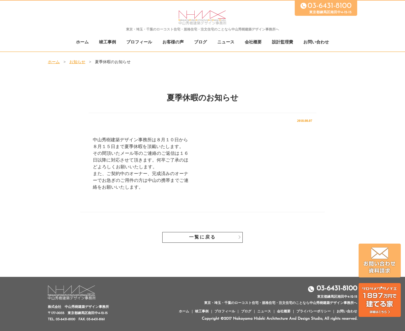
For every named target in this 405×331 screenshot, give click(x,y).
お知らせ (77, 62)
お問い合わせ (316, 42)
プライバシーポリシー (313, 311)
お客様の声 (173, 42)
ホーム (82, 42)
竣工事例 (107, 42)
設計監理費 (282, 42)
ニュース (226, 42)
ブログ (200, 42)
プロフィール (139, 42)
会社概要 (253, 42)
